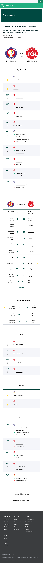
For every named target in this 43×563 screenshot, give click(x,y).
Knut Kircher (17, 37)
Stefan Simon (10, 263)
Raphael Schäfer (20, 153)
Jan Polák (15, 89)
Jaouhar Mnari (19, 116)
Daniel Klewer (19, 150)
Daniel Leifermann (18, 79)
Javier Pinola (19, 125)
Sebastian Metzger (21, 187)
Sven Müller (19, 162)
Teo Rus (12, 257)
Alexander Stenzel (20, 185)
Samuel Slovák (19, 173)
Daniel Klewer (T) (34, 307)
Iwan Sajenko (19, 175)
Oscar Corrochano (21, 136)
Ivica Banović (19, 107)
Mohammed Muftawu (21, 141)
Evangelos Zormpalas (21, 139)
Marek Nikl (30, 225)
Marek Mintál (19, 98)
